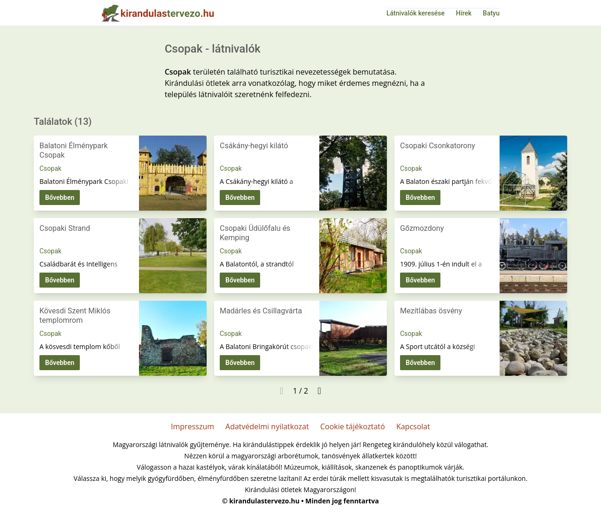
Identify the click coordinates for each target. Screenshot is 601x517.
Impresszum (192, 426)
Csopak (50, 168)
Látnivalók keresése (415, 13)
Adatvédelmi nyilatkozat (267, 426)
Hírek (463, 13)
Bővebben (59, 197)
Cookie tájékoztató (352, 426)
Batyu (491, 13)
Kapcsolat (413, 426)
